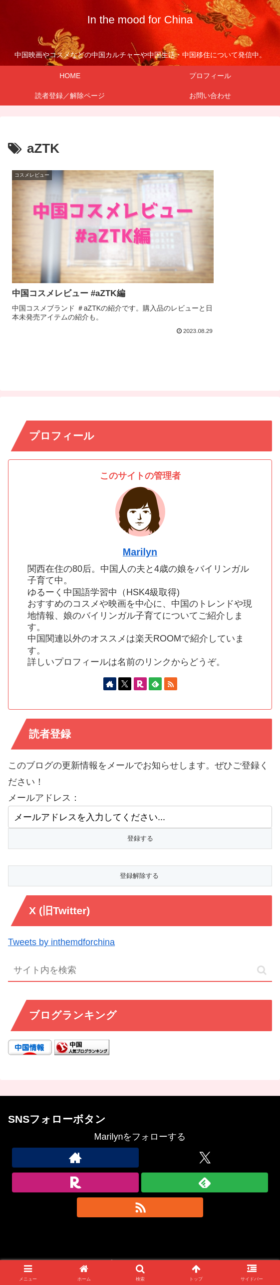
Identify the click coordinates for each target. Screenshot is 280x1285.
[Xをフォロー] (124, 648)
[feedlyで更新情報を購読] (155, 648)
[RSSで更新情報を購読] (170, 648)
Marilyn (140, 517)
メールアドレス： (44, 762)
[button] (262, 935)
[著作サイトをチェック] (109, 648)
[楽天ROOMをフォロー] (140, 648)
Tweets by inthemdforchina (61, 907)
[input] (140, 935)
